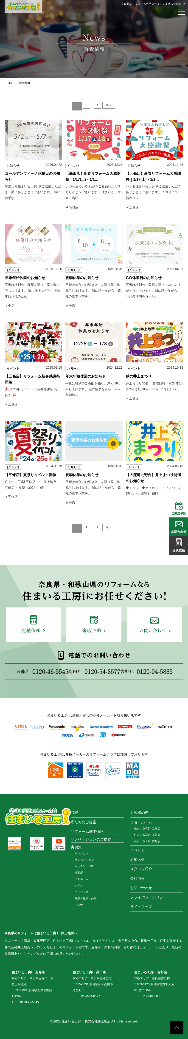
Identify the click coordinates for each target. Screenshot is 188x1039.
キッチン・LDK (84, 866)
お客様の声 (139, 813)
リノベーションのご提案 (91, 839)
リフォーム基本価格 (87, 831)
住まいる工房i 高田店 (147, 834)
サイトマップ (141, 907)
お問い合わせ (141, 888)
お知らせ (137, 859)
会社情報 (137, 878)
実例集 (76, 847)
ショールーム (141, 822)
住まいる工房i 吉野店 (147, 841)
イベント (137, 850)
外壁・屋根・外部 (86, 898)
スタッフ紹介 (141, 869)
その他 (79, 904)
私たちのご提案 (83, 822)
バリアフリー (83, 892)
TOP (10, 83)
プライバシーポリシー (148, 897)
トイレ (79, 885)
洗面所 (79, 872)
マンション (81, 853)
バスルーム (81, 879)
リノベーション (84, 859)
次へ (111, 106)
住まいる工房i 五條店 (147, 828)
